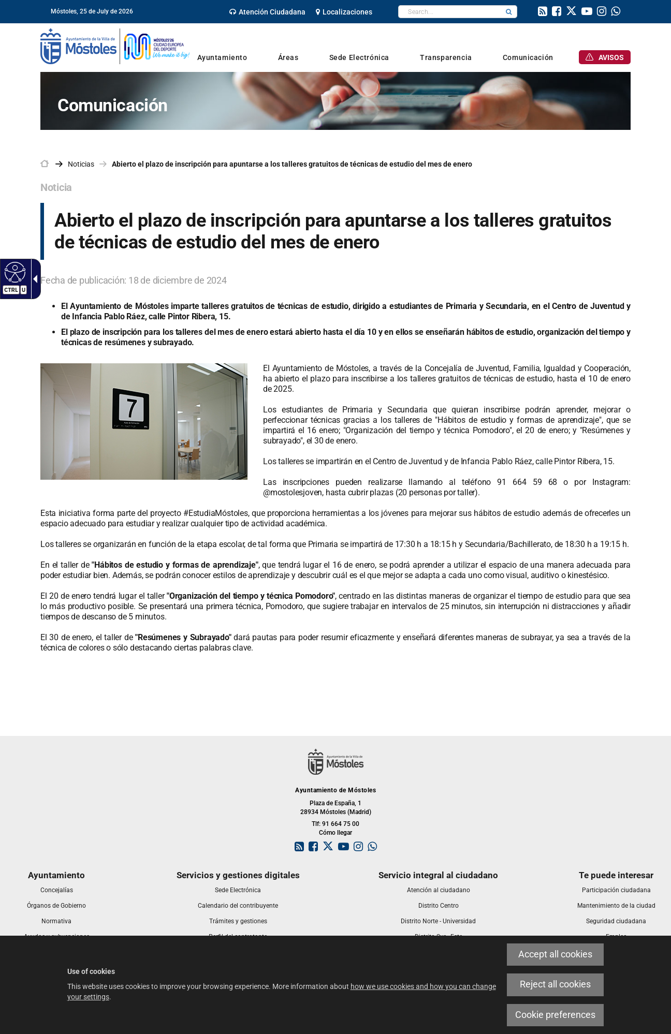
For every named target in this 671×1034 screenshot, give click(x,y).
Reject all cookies (555, 984)
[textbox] (449, 11)
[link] (267, 12)
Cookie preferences (555, 1015)
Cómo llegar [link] (335, 832)
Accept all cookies (555, 954)
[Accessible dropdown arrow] (33, 279)
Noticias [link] (81, 164)
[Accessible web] (14, 271)
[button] (509, 11)
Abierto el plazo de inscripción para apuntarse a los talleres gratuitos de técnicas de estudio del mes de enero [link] (292, 164)
